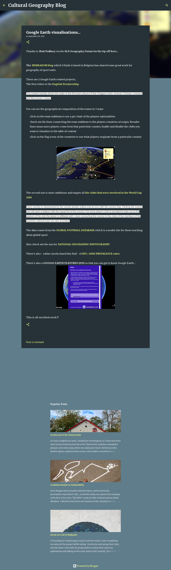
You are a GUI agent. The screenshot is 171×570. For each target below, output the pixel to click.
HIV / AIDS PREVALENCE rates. (101, 253)
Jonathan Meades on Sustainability (67, 485)
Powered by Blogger (85, 566)
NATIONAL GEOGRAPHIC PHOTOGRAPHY (84, 244)
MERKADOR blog (42, 65)
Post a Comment (35, 342)
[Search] (70, 5)
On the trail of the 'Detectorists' (65, 435)
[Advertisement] (85, 373)
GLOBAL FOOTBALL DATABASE (75, 230)
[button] (28, 42)
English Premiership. (65, 84)
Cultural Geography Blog (37, 5)
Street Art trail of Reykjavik (63, 535)
